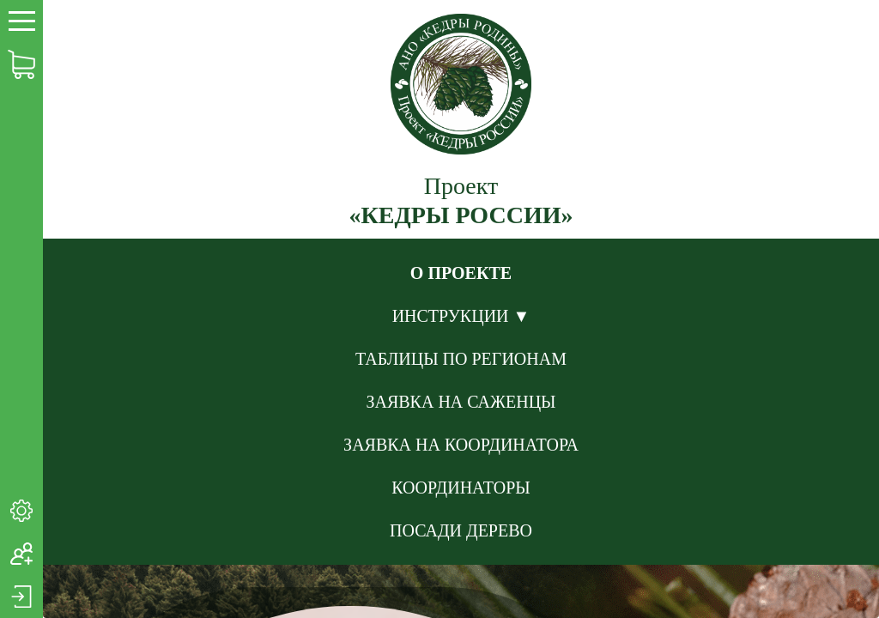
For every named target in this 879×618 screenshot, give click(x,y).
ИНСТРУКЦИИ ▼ (461, 315)
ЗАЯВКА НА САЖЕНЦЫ (460, 401)
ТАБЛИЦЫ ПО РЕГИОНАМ (461, 358)
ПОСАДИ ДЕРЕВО (461, 530)
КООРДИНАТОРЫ (460, 487)
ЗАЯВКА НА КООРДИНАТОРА (461, 444)
